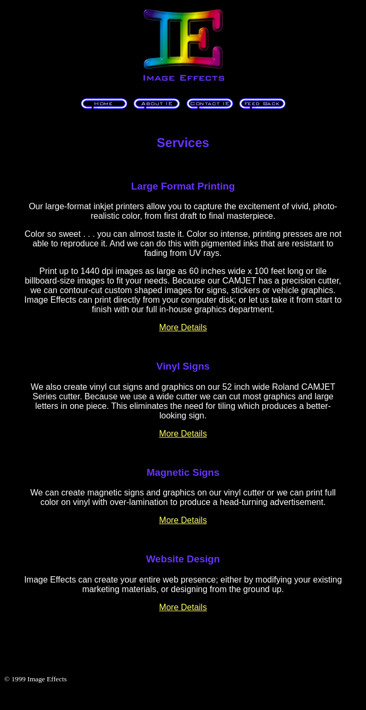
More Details (183, 327)
